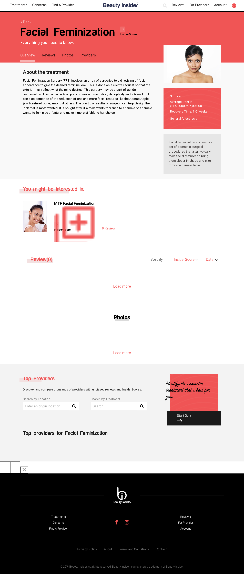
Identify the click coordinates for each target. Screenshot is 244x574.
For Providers (199, 5)
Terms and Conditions (134, 549)
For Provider (185, 522)
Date (210, 259)
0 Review (108, 228)
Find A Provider (63, 5)
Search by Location (36, 399)
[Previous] (5, 467)
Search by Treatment (105, 399)
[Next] (15, 467)
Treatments (18, 5)
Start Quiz (196, 418)
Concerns (39, 5)
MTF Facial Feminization (74, 203)
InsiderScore (184, 259)
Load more (122, 286)
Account (220, 5)
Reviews (178, 5)
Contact (161, 549)
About (108, 549)
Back (26, 22)
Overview (27, 55)
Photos (68, 55)
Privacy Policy (87, 549)
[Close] (24, 470)
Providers (88, 55)
